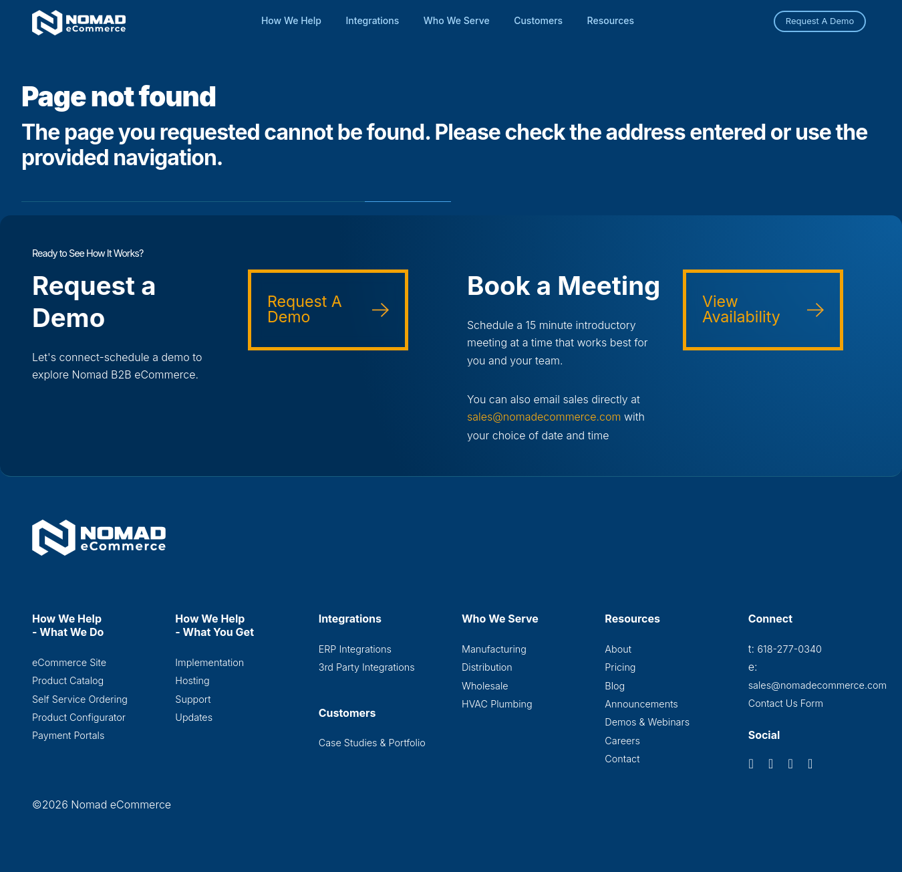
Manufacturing (494, 648)
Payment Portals (68, 734)
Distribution (487, 666)
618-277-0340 (789, 648)
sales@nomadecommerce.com (544, 416)
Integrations (373, 20)
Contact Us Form (786, 702)
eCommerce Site (69, 661)
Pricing (620, 666)
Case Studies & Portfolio (372, 742)
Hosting (192, 679)
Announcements (641, 703)
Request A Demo (820, 20)
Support (192, 698)
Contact (622, 758)
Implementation (209, 661)
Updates (193, 716)
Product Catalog (68, 679)
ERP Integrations (355, 648)
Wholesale (485, 685)
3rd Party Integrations (367, 666)
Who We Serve (457, 20)
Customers (538, 20)
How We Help (291, 20)
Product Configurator (79, 716)
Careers (622, 740)
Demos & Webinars (647, 721)
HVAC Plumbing (497, 703)
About (618, 648)
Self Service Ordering (80, 698)
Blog (615, 685)
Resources (611, 20)
